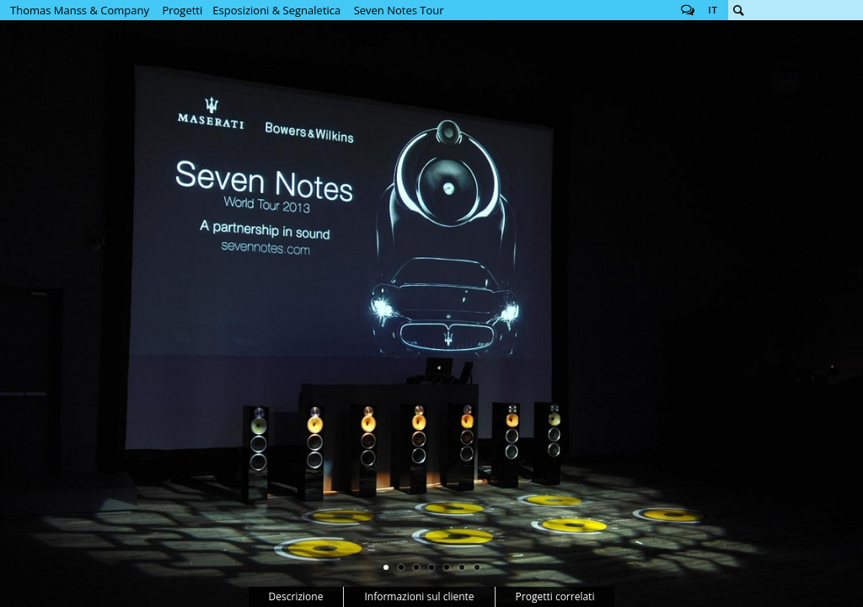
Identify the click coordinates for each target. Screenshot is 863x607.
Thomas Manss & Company (79, 10)
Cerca (738, 10)
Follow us (688, 10)
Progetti (182, 10)
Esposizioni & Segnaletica (276, 10)
